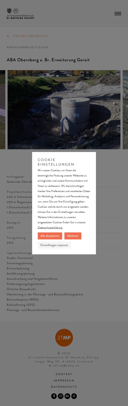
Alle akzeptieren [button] (49, 236)
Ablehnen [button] (73, 236)
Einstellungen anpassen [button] (54, 245)
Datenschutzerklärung (50, 227)
